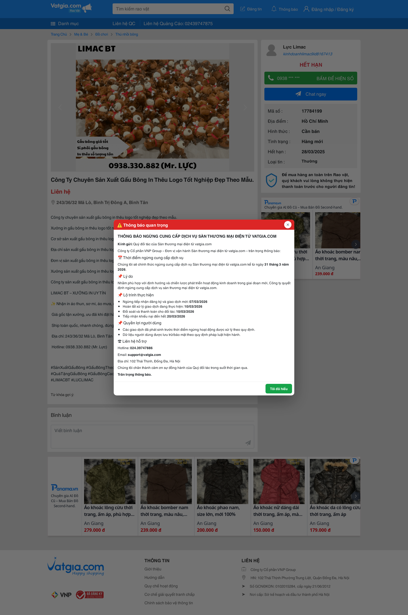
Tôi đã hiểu (279, 388)
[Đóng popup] (287, 224)
